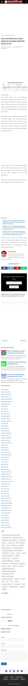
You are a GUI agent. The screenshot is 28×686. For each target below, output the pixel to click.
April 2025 (3, 411)
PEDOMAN (21, 566)
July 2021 (3, 486)
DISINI (21, 182)
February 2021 (5, 498)
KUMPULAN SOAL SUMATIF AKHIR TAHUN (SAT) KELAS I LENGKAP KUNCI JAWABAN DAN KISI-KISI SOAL (14, 222)
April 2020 (3, 522)
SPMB (23, 584)
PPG (7, 581)
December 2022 (5, 455)
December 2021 (5, 476)
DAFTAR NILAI (14, 545)
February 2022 (5, 471)
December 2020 (5, 503)
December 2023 (5, 438)
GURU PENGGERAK (18, 548)
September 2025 (5, 401)
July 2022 (3, 459)
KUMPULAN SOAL (6, 558)
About (6, 677)
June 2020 (4, 517)
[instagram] (10, 671)
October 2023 (4, 440)
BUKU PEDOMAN (20, 542)
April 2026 (3, 389)
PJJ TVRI (23, 579)
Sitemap (23, 679)
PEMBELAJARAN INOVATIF (8, 568)
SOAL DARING (17, 584)
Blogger (17, 625)
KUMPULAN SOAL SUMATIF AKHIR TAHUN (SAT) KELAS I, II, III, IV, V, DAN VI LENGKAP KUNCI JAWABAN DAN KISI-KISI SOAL (14, 233)
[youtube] (22, 671)
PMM (3, 581)
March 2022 (4, 469)
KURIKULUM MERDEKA (7, 560)
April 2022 (3, 467)
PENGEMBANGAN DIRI (7, 579)
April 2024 (3, 428)
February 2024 (5, 433)
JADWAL (18, 553)
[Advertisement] (14, 19)
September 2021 (5, 481)
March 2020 (4, 525)
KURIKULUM (15, 558)
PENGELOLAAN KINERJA (8, 576)
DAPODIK (22, 545)
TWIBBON (4, 589)
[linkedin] (18, 671)
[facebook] (4, 268)
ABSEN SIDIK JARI (6, 537)
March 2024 (4, 430)
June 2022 (4, 462)
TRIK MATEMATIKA (13, 586)
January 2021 (4, 501)
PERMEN (17, 579)
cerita (3, 545)
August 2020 (4, 513)
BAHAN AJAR (11, 542)
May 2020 (3, 520)
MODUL (4, 566)
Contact (12, 677)
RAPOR (16, 581)
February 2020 (5, 527)
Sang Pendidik (17, 684)
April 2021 (3, 493)
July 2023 (3, 445)
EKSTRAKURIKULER (6, 548)
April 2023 (3, 447)
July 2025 (3, 406)
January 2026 (4, 396)
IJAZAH (12, 553)
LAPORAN (17, 560)
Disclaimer (5, 679)
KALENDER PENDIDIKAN (7, 555)
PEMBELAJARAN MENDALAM (9, 571)
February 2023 (5, 452)
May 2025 (3, 409)
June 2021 (4, 488)
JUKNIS (24, 553)
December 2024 (5, 421)
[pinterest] (17, 268)
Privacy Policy (19, 677)
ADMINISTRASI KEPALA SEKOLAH (10, 540)
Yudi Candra (8, 47)
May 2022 (3, 464)
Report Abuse (6, 629)
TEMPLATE (4, 586)
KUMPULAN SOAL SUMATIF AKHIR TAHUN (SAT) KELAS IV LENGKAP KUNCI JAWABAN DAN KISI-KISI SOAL (14, 228)
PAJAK (9, 566)
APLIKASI (4, 542)
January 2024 (4, 435)
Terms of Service (14, 679)
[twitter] (11, 268)
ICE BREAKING (5, 553)
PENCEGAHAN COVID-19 (8, 573)
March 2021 (4, 496)
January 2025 (4, 418)
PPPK (11, 581)
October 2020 (4, 508)
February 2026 (5, 394)
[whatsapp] (23, 268)
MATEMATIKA (22, 563)
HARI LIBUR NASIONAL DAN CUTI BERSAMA (12, 550)
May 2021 (3, 491)
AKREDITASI (22, 540)
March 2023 (4, 450)
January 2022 (4, 474)
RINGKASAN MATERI (7, 584)
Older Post (23, 340)
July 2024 (3, 423)
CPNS (7, 545)
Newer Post (4, 340)
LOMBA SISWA (14, 563)
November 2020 (5, 505)
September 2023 (5, 442)
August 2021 (4, 484)
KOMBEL (17, 555)
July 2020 (3, 515)
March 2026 (4, 392)
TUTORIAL (22, 586)
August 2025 (4, 404)
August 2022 (4, 457)
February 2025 (5, 416)
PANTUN (14, 566)
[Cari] (26, 2)
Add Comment (4, 48)
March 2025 (4, 413)
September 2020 (5, 510)
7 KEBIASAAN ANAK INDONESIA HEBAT (11, 535)
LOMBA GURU (5, 563)
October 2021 (4, 479)
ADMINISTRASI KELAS (17, 537)
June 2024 (4, 426)
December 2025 (5, 399)
